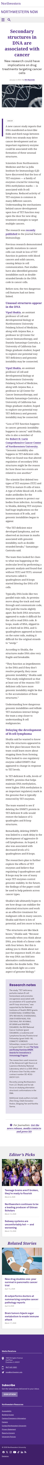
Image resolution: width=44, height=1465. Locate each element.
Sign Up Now (10, 1394)
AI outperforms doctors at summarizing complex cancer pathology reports (21, 1299)
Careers (5, 1422)
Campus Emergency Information (14, 1418)
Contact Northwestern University (14, 1426)
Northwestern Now (19, 12)
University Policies (9, 1437)
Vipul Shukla (13, 312)
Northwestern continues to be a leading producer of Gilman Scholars (21, 1207)
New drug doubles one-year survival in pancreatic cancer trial (21, 1282)
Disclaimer (5, 1456)
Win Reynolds (30, 80)
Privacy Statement (9, 1429)
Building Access (8, 1415)
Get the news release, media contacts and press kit (24, 1128)
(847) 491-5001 (11, 1367)
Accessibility (6, 1411)
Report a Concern (8, 1433)
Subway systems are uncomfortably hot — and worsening (19, 1224)
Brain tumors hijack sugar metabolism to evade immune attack (22, 1316)
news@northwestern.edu (14, 1372)
